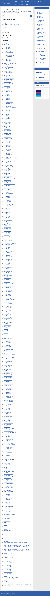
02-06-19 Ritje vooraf (7, 71)
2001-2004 (5, 350)
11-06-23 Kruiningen (7, 208)
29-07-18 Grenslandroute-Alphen (9, 483)
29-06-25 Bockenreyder (8, 482)
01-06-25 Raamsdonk (7, 53)
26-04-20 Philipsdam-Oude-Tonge (10, 432)
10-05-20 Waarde (7, 189)
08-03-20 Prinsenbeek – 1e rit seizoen (10, 158)
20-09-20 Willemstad (7, 346)
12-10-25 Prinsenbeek (7, 231)
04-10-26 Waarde (7, 109)
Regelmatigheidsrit (7, 556)
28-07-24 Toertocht (7, 467)
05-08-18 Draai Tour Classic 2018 (9, 121)
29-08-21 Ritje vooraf (7, 484)
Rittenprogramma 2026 (24, 1)
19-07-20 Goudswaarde (8, 322)
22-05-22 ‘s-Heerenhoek (8, 380)
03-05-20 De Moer (7, 87)
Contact (27, 4)
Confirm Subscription (7, 518)
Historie (5, 534)
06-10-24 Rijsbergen (7, 141)
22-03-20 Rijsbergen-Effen (8, 374)
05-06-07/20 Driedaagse (8, 115)
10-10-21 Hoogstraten (7, 200)
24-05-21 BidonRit (7, 408)
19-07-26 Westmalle (7, 323)
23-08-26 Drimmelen (7, 397)
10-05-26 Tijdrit (6, 192)
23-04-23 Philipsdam (7, 389)
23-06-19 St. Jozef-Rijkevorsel (9, 390)
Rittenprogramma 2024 (8, 568)
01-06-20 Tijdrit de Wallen (8, 52)
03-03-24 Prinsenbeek (7, 84)
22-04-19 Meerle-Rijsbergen (8, 378)
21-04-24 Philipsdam (7, 358)
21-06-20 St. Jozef (7, 366)
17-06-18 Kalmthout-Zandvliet (9, 291)
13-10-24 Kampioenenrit (8, 244)
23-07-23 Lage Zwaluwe (8, 394)
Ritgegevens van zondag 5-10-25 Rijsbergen (11, 24)
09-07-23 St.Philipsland (8, 176)
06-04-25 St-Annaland (7, 126)
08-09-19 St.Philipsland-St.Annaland (10, 166)
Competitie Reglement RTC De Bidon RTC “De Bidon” (13, 517)
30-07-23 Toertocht (7, 499)
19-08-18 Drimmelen (7, 325)
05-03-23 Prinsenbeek (7, 110)
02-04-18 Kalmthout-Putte (8, 67)
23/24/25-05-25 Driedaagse (8, 400)
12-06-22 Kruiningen (7, 224)
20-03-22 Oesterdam (7, 339)
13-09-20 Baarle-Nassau (8, 240)
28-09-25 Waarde (7, 470)
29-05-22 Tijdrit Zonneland (8, 479)
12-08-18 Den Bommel (8, 228)
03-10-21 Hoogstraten (7, 95)
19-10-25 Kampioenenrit (8, 327)
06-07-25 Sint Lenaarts (8, 134)
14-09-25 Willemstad (7, 258)
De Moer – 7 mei (6, 522)
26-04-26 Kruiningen (7, 433)
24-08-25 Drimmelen (7, 412)
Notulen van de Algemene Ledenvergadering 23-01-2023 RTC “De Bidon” (16, 543)
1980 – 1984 (6, 331)
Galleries (5, 529)
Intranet (5, 538)
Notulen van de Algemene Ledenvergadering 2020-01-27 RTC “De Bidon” (16, 550)
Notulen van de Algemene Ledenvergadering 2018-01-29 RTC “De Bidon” (16, 547)
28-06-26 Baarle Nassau (8, 464)
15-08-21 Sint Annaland (8, 267)
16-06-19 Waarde (7, 276)
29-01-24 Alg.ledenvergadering (9, 471)
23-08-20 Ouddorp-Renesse (8, 396)
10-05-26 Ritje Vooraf (7, 190)
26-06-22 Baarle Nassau (8, 437)
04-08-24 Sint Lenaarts (8, 103)
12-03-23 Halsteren (7, 217)
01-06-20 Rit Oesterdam (8, 49)
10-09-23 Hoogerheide (8, 198)
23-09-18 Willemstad (7, 398)
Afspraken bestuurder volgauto (9, 514)
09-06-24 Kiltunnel (7, 173)
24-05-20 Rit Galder (7, 407)
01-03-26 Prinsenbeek (7, 45)
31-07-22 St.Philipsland (8, 510)
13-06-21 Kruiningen (7, 236)
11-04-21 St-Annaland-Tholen (9, 204)
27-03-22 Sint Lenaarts (8, 447)
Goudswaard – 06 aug (7, 530)
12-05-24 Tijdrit (6, 223)
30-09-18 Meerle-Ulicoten (8, 505)
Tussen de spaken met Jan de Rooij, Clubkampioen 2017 (14, 578)
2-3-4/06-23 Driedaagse (8, 338)
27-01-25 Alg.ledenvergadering (9, 445)
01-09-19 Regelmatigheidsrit (9, 57)
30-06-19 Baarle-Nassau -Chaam (9, 496)
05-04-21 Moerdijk (7, 111)
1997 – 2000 (6, 337)
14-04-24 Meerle (6, 248)
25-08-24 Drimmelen (7, 425)
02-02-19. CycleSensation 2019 (9, 66)
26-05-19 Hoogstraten (7, 435)
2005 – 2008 (6, 351)
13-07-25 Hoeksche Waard (8, 237)
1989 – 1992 (6, 334)
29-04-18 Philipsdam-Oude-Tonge (10, 476)
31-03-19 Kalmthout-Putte (8, 506)
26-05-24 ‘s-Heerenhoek (8, 436)
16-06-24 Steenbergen (7, 278)
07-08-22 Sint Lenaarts (8, 154)
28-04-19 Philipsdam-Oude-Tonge (10, 459)
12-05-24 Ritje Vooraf (7, 221)
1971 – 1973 (6, 329)
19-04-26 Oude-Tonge (7, 317)
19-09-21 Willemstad (7, 326)
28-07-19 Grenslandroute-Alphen (9, 466)
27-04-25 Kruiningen (7, 448)
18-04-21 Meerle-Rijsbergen (8, 300)
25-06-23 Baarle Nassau (8, 421)
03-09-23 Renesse (7, 94)
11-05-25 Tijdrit (6, 207)
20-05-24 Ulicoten (7, 341)
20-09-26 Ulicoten (7, 347)
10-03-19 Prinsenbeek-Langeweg (9, 184)
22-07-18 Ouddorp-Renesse (8, 382)
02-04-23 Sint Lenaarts (8, 68)
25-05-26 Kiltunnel (7, 420)
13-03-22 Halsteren (7, 232)
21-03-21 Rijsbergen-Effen (8, 356)
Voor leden (34, 1)
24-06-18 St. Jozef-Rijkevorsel (9, 409)
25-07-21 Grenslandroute (8, 423)
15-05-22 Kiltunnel (7, 263)
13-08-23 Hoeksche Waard (8, 239)
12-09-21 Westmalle (7, 229)
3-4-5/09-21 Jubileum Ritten (8, 491)
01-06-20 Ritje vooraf (7, 51)
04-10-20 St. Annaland (7, 106)
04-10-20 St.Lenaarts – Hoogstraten (10, 107)
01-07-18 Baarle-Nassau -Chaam (9, 55)
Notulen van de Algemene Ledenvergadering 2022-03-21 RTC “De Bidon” (16, 552)
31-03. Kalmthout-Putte (8, 507)
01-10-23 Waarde (7, 62)
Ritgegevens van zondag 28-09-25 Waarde (11, 25)
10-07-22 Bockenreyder (8, 196)
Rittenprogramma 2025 (8, 569)
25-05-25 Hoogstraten (7, 419)
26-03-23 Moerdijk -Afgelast (8, 429)
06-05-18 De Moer (7, 129)
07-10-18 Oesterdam (7, 157)
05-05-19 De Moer (7, 113)
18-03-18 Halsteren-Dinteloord (9, 299)
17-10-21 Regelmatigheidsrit (9, 296)
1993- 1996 (5, 335)
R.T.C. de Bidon (6, 554)
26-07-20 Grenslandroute (8, 439)
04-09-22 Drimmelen (7, 104)
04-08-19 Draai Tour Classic (8, 102)
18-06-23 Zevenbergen (8, 305)
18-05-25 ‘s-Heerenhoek (8, 303)
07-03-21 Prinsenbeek (7, 142)
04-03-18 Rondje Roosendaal (9, 96)
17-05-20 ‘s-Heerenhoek (8, 288)
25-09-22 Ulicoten (7, 427)
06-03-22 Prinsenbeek (7, 125)
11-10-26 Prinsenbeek (7, 216)
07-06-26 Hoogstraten (7, 150)
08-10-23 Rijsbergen (7, 169)
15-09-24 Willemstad (7, 270)
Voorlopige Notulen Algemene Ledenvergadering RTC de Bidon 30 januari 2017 (18, 584)
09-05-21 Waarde (7, 172)
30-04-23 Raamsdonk (7, 494)
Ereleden (5, 523)
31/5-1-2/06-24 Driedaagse (8, 513)
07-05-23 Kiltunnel (7, 146)
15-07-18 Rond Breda (7, 266)
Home (16, 1)
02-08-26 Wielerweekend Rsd (9, 78)
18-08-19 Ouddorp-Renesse (8, 307)
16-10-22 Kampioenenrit (8, 284)
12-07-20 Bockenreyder (8, 225)
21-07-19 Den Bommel (8, 369)
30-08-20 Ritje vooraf (7, 502)
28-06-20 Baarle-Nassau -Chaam (9, 462)
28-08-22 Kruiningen (7, 468)
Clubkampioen (6, 515)
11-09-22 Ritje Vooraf (7, 213)
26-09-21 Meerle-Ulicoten (8, 443)
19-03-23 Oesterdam (7, 314)
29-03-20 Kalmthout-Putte (8, 474)
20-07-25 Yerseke (7, 343)
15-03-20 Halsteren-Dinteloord (9, 259)
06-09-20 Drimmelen (7, 137)
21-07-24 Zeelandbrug (7, 370)
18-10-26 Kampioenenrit (8, 313)
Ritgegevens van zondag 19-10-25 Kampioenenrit (12, 21)
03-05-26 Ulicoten (7, 88)
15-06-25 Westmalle (7, 264)
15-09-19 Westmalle (7, 268)
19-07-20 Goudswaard (7, 321)
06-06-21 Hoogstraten (7, 131)
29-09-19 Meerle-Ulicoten (8, 487)
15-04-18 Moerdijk (7, 262)
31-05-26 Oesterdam (7, 509)
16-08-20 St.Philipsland (8, 280)
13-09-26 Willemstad (7, 241)
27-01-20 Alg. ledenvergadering (9, 444)
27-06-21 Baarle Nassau (8, 451)
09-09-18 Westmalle (7, 181)
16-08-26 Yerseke (7, 282)
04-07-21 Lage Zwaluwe (8, 100)
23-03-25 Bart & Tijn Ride (8, 388)
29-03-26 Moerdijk (7, 475)
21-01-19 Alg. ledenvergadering (9, 354)
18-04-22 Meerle (6, 302)
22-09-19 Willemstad (7, 385)
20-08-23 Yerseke (7, 345)
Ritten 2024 (6, 560)
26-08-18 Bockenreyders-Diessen (9, 441)
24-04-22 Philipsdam (7, 404)
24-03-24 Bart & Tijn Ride (8, 403)
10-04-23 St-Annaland (7, 188)
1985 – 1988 (6, 333)
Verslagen (5, 580)
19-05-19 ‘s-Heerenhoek (8, 318)
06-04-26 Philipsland (7, 127)
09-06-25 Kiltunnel (7, 174)
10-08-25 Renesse (7, 197)
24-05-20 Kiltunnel (7, 405)
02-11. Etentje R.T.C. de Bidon (9, 83)
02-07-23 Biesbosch (7, 75)
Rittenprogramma (7, 561)
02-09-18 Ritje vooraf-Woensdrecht (10, 80)
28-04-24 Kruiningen (7, 460)
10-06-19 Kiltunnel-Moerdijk (8, 194)
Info (16, 4)
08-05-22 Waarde (7, 162)
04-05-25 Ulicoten (7, 98)
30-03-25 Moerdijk (7, 492)
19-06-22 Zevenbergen (8, 319)
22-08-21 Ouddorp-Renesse (8, 384)
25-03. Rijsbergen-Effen (8, 416)
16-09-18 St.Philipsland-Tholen (9, 283)
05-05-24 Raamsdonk (7, 114)
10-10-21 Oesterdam (7, 201)
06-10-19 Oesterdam (7, 139)
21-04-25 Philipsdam (7, 360)
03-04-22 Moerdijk (7, 86)
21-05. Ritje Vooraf (7, 364)
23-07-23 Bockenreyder (8, 393)
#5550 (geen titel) (7, 43)
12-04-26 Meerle (6, 219)
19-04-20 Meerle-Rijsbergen (8, 315)
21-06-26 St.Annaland (7, 368)
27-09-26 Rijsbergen (7, 456)
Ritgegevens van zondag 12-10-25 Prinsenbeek (12, 23)
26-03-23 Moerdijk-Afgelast (8, 431)
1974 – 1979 (6, 330)
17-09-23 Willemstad (7, 295)
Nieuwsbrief (6, 541)
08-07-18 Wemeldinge (7, 164)
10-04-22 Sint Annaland (8, 186)
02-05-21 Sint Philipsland (8, 70)
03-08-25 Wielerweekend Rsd (9, 92)
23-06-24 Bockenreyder (8, 392)
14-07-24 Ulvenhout (7, 255)
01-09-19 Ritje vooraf (7, 59)
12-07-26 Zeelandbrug (7, 227)
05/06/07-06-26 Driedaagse (8, 123)
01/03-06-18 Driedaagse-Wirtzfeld (10, 63)
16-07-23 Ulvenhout (7, 279)
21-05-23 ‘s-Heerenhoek (8, 362)
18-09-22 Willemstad (7, 310)
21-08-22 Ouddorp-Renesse (8, 372)
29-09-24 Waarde (7, 488)
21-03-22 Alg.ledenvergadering (9, 357)
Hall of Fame (6, 531)
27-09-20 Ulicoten (7, 455)
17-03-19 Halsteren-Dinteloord (9, 286)
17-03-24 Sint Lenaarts (8, 287)
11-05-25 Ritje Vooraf (7, 205)
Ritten (5, 558)
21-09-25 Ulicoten (7, 373)
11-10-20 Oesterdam (7, 215)
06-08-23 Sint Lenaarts (8, 135)
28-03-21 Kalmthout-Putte (8, 458)
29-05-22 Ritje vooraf (7, 478)
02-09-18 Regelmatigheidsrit (9, 79)
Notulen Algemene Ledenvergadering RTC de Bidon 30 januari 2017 (16, 542)
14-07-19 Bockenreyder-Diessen (9, 253)
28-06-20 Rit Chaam (7, 463)
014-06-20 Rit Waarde (7, 64)
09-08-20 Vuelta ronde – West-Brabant (10, 178)
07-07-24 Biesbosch (7, 153)
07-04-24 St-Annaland (7, 145)
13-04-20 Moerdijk (7, 233)
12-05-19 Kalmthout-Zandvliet (9, 220)
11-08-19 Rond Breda (7, 211)
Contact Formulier (7, 521)
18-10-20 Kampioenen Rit (8, 311)
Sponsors (21, 4)
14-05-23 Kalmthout (7, 249)
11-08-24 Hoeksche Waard (8, 212)
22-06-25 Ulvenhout (7, 381)
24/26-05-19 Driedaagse (8, 415)
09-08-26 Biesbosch (7, 180)
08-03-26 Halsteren (7, 160)
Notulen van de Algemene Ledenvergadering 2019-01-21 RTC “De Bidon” (16, 549)
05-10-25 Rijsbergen (7, 122)
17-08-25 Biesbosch (7, 294)
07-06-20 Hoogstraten (7, 147)
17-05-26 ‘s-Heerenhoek (8, 290)
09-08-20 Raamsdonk (7, 177)
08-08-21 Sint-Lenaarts (8, 165)
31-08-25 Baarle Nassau (8, 511)
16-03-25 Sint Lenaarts (8, 272)
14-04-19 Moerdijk (7, 247)
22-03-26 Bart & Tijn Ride (8, 376)
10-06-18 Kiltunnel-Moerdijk (8, 193)
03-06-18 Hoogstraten (7, 90)
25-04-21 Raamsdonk (7, 417)
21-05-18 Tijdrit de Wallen (8, 361)
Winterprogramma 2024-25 (8, 585)
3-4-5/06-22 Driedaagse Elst (8, 490)
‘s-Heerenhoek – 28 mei (8, 44)
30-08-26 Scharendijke (7, 503)
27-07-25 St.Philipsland (8, 452)
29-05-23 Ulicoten (7, 480)
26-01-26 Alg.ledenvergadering (9, 428)
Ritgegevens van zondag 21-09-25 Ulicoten (11, 27)
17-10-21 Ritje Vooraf (7, 298)
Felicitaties (5, 525)
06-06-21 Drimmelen (7, 130)
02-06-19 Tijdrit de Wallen (8, 72)
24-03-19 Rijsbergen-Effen (8, 401)
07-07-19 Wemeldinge (7, 151)
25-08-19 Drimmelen (7, 424)
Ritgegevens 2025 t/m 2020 (8, 557)
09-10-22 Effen (6, 182)
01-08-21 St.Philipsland (8, 56)
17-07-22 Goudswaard (7, 292)
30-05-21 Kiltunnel (7, 495)
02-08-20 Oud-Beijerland (8, 76)
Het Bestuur (6, 533)
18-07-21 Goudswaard (7, 306)
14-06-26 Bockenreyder (8, 252)
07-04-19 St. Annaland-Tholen (9, 143)
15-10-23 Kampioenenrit (8, 271)
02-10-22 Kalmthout (7, 82)
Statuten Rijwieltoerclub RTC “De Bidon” (11, 577)
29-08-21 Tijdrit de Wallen (8, 486)
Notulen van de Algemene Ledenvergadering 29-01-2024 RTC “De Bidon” (16, 545)
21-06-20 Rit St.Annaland (8, 365)
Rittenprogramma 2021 (8, 562)
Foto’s (40, 1)
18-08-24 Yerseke (7, 309)
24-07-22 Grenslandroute (8, 411)
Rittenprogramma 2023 (8, 564)
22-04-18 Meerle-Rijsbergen (8, 377)
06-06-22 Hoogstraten (7, 133)
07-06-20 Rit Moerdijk (7, 149)
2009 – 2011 (6, 353)
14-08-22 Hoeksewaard (8, 256)
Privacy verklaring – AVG (8, 553)
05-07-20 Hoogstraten (7, 117)
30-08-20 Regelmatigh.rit (8, 501)
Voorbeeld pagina (7, 582)
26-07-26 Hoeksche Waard (8, 440)
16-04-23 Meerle (6, 274)
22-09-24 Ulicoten (7, 386)
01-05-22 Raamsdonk (7, 48)
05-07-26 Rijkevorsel (7, 119)
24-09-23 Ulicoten (7, 413)
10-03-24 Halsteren (7, 185)
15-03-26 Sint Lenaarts (8, 260)
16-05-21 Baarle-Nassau (8, 275)
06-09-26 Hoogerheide (8, 138)
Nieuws (5, 539)
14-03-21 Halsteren (7, 245)
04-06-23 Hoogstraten (7, 99)
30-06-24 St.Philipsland (8, 498)
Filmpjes (5, 526)
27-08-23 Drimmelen (7, 454)
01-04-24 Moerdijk (7, 47)
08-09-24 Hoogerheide (8, 168)
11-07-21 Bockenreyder (8, 209)
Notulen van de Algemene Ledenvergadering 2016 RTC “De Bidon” (15, 546)
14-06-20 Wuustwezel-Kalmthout (9, 251)
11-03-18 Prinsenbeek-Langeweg (9, 202)
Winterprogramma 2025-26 (8, 586)
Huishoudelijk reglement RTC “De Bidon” (11, 535)
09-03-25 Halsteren (7, 170)
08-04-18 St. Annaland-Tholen (9, 161)
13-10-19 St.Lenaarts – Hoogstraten (10, 243)
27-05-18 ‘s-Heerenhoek (8, 449)
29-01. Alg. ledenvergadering (9, 472)
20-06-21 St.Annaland (7, 342)
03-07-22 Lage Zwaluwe (8, 91)
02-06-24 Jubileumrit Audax (8, 74)
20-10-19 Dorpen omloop (8, 349)
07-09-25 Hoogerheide (8, 155)
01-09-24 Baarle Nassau (8, 60)
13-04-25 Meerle (6, 235)
